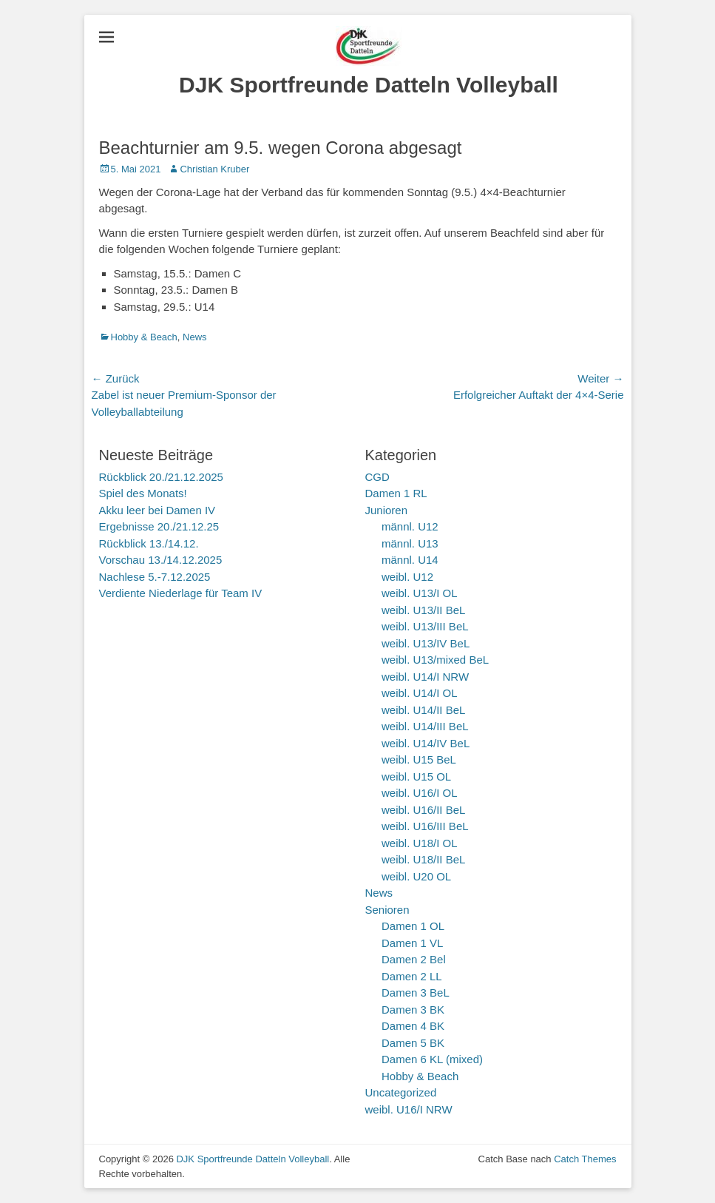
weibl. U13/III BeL (425, 626)
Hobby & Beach (144, 337)
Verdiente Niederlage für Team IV (180, 593)
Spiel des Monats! (143, 493)
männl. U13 (410, 543)
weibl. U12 (407, 576)
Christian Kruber (214, 169)
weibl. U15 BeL (419, 759)
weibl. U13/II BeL (423, 610)
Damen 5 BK (413, 1043)
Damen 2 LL (412, 976)
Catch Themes (585, 1159)
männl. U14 (410, 559)
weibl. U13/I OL (420, 593)
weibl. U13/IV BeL (426, 643)
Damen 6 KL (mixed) (432, 1059)
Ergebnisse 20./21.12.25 (159, 526)
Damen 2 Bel (414, 959)
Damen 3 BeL (416, 992)
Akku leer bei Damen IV (157, 510)
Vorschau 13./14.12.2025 (161, 559)
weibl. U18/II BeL (423, 859)
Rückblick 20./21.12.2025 (161, 477)
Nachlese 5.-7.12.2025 (155, 576)
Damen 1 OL (413, 926)
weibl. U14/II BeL (423, 710)
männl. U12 (410, 526)
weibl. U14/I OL (420, 693)
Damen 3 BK (413, 1009)
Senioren (387, 909)
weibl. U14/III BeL (425, 726)
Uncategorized (401, 1092)
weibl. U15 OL (416, 776)
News (195, 337)
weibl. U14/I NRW (425, 676)
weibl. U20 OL (416, 876)
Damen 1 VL (412, 943)
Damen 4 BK (413, 1026)
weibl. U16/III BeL (425, 826)
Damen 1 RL (396, 493)
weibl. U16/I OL (420, 792)
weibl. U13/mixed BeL (435, 659)
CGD (377, 477)
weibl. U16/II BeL (423, 809)
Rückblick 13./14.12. (149, 543)
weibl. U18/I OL (420, 843)
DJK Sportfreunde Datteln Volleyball (368, 85)
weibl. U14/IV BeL (426, 743)
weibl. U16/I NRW (409, 1109)
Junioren (386, 510)
